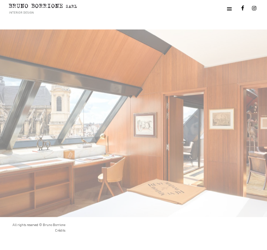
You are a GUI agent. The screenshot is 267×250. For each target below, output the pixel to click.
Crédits (60, 230)
